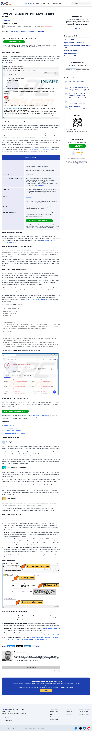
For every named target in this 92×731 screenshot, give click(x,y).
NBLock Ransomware (70, 53)
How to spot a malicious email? (12, 430)
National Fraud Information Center (23, 639)
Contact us (69, 711)
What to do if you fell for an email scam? (15, 433)
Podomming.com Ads (70, 50)
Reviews (43, 3)
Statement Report (13, 242)
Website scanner (83, 711)
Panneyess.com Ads (70, 56)
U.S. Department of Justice (41, 639)
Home (3, 10)
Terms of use (41, 728)
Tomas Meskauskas (10, 26)
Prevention (41, 31)
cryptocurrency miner (48, 149)
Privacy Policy (36, 415)
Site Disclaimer (32, 728)
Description (14, 31)
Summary (23, 31)
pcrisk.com (14, 711)
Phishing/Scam (6, 20)
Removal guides (29, 3)
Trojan (40, 149)
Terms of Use (45, 415)
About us (77, 28)
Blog (49, 3)
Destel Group (45, 240)
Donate (46, 690)
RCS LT (23, 46)
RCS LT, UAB (5, 709)
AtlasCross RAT (69, 40)
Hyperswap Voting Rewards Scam (74, 42)
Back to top (57, 671)
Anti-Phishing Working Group (39, 637)
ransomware (35, 149)
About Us (68, 714)
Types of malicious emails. (11, 428)
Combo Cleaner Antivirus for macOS (35, 299)
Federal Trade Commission (50, 628)
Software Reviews (54, 719)
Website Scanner (57, 3)
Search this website (84, 714)
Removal (31, 31)
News (37, 3)
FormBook (4, 62)
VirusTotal (40, 185)
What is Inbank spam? (9, 425)
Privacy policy (24, 728)
